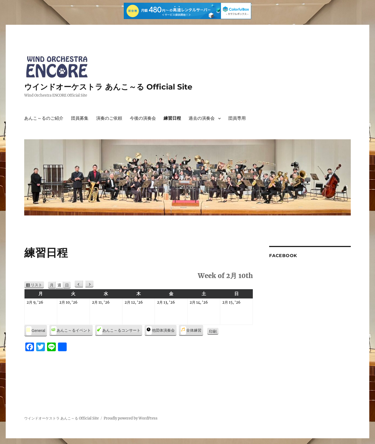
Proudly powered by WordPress (131, 418)
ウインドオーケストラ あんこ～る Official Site (108, 86)
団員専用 (237, 118)
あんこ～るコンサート (118, 330)
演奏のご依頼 (109, 118)
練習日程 (172, 118)
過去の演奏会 (202, 118)
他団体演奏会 (160, 330)
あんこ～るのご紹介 (43, 118)
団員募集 (79, 118)
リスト (37, 285)
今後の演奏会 (143, 118)
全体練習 (191, 330)
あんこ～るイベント (71, 330)
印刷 (214, 331)
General (35, 330)
